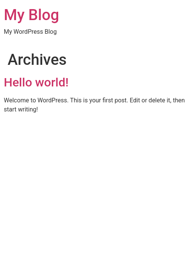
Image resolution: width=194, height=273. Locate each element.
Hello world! (36, 82)
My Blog (31, 15)
